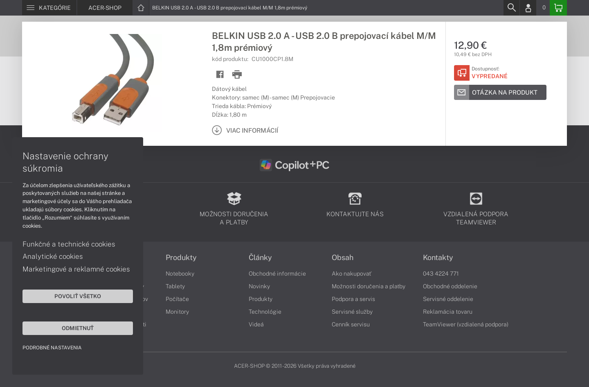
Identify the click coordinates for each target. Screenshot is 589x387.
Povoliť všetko (77, 296)
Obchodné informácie (277, 273)
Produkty (181, 257)
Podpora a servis (353, 299)
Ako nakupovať (351, 273)
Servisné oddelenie (448, 299)
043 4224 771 (441, 273)
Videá (256, 324)
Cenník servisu (351, 324)
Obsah (342, 257)
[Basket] (558, 8)
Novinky (259, 286)
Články (260, 257)
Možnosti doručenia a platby (368, 286)
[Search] (511, 8)
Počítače (177, 299)
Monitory (177, 311)
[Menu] (49, 8)
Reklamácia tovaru (447, 311)
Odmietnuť (78, 328)
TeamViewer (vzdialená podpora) (465, 324)
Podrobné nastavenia (52, 348)
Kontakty (438, 257)
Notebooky (180, 273)
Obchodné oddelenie (450, 286)
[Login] (528, 8)
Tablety (175, 286)
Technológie (265, 311)
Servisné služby (352, 311)
